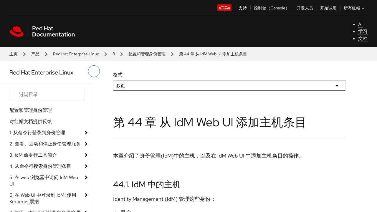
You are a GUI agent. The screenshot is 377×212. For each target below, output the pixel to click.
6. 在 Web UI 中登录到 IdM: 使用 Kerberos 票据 (42, 198)
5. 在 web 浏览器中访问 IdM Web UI (43, 180)
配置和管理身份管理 (147, 54)
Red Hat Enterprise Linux (76, 54)
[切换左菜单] (94, 71)
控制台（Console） (272, 8)
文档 (363, 38)
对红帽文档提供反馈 (30, 121)
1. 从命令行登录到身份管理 (37, 133)
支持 (243, 8)
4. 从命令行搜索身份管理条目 (40, 166)
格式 (118, 75)
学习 (363, 31)
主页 (13, 54)
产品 (35, 54)
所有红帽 (355, 8)
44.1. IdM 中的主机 (147, 184)
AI (360, 24)
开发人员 (305, 8)
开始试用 (328, 8)
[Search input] (47, 94)
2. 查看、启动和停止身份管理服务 (45, 144)
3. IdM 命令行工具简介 (33, 155)
